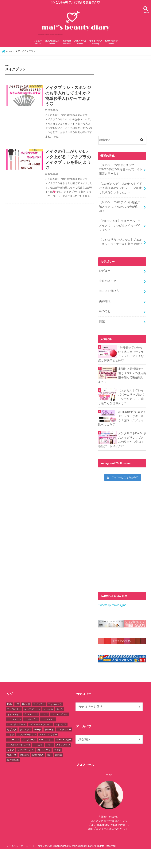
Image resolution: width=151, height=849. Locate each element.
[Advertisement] (122, 99)
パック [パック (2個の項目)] (10, 731)
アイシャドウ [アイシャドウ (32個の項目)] (55, 701)
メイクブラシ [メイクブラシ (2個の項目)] (63, 741)
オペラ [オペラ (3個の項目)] (59, 706)
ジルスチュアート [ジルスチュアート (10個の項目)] (16, 721)
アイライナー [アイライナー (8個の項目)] (14, 706)
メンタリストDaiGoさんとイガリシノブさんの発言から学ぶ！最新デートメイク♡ (122, 437)
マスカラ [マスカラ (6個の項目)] (38, 741)
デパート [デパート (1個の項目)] (49, 726)
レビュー (37, 42)
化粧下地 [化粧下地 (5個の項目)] (11, 751)
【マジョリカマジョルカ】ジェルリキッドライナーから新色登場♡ (120, 241)
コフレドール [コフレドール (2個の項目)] (14, 716)
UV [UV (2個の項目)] (17, 701)
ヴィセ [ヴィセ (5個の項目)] (57, 747)
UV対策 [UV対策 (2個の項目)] (26, 701)
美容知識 (67, 42)
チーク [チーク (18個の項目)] (37, 726)
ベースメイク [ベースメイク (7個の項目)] (46, 736)
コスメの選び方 (52, 42)
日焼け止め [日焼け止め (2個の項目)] (38, 751)
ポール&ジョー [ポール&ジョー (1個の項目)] (63, 736)
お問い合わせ (111, 42)
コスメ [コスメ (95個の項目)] (44, 711)
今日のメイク (107, 279)
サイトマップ (95, 42)
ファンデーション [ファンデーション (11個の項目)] (26, 731)
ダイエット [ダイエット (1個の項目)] (25, 726)
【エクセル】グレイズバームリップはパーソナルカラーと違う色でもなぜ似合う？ (121, 395)
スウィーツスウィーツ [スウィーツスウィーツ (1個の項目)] (40, 721)
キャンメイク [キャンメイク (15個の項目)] (14, 711)
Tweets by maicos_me (112, 602)
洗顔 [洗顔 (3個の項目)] (49, 751)
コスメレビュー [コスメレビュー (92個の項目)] (60, 711)
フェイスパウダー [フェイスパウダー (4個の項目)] (48, 731)
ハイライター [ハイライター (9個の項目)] (64, 726)
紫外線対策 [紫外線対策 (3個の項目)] (13, 757)
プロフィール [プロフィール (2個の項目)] (29, 736)
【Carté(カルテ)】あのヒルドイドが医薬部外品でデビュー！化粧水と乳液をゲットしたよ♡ (120, 187)
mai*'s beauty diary (82, 843)
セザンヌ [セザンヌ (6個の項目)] (11, 726)
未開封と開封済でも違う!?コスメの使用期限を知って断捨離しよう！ (122, 373)
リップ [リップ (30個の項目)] (10, 747)
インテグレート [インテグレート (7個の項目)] (32, 706)
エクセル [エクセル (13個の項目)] (48, 706)
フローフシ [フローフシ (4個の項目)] (13, 736)
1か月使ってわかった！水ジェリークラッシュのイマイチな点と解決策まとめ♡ (121, 352)
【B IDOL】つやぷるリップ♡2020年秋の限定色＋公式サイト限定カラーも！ (120, 169)
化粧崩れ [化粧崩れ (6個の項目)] (24, 751)
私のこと (104, 309)
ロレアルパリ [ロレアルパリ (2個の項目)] (43, 747)
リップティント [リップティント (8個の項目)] (25, 747)
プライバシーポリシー (18, 843)
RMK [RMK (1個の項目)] (9, 701)
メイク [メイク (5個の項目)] (49, 741)
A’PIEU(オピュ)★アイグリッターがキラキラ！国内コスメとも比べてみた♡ (122, 416)
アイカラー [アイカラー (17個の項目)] (39, 701)
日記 (102, 319)
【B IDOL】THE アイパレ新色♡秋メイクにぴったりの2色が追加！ (119, 206)
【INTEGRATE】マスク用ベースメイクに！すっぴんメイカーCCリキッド (120, 224)
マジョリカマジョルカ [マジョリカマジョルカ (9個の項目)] (18, 741)
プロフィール (80, 42)
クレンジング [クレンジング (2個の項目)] (31, 711)
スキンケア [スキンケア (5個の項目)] (60, 721)
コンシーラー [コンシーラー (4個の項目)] (31, 716)
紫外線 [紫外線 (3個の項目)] (58, 751)
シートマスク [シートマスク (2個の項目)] (48, 716)
